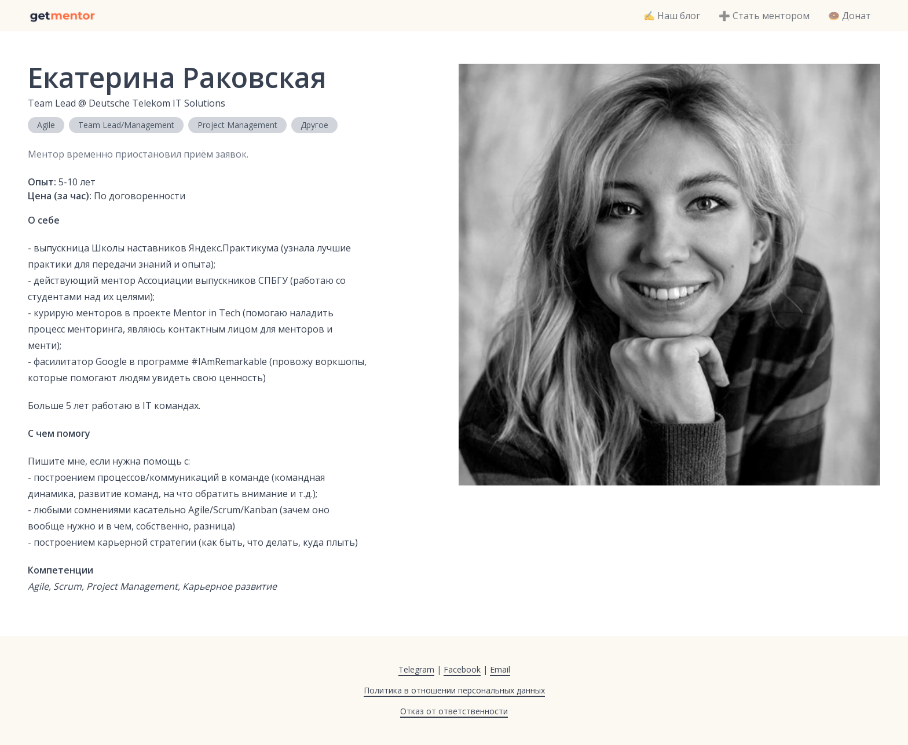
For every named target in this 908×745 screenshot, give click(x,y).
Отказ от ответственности (454, 711)
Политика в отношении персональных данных (454, 690)
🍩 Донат (849, 15)
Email (500, 669)
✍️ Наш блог (671, 15)
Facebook (462, 669)
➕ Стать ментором (764, 15)
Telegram (416, 669)
